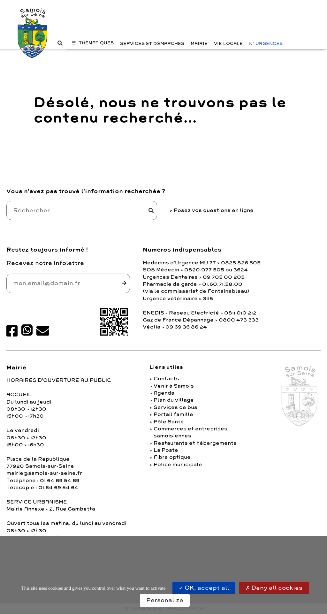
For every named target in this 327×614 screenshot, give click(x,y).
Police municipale (178, 469)
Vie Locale (228, 54)
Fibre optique (172, 462)
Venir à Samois (174, 390)
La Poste (166, 454)
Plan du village (174, 405)
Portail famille (173, 419)
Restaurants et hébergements (195, 447)
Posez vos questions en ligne (214, 215)
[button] (93, 54)
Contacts (166, 383)
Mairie (199, 54)
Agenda (164, 397)
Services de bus (175, 412)
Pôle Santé (169, 426)
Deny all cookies (274, 587)
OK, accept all (204, 587)
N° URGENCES (266, 54)
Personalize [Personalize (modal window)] (164, 600)
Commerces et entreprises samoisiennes (190, 436)
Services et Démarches (152, 54)
